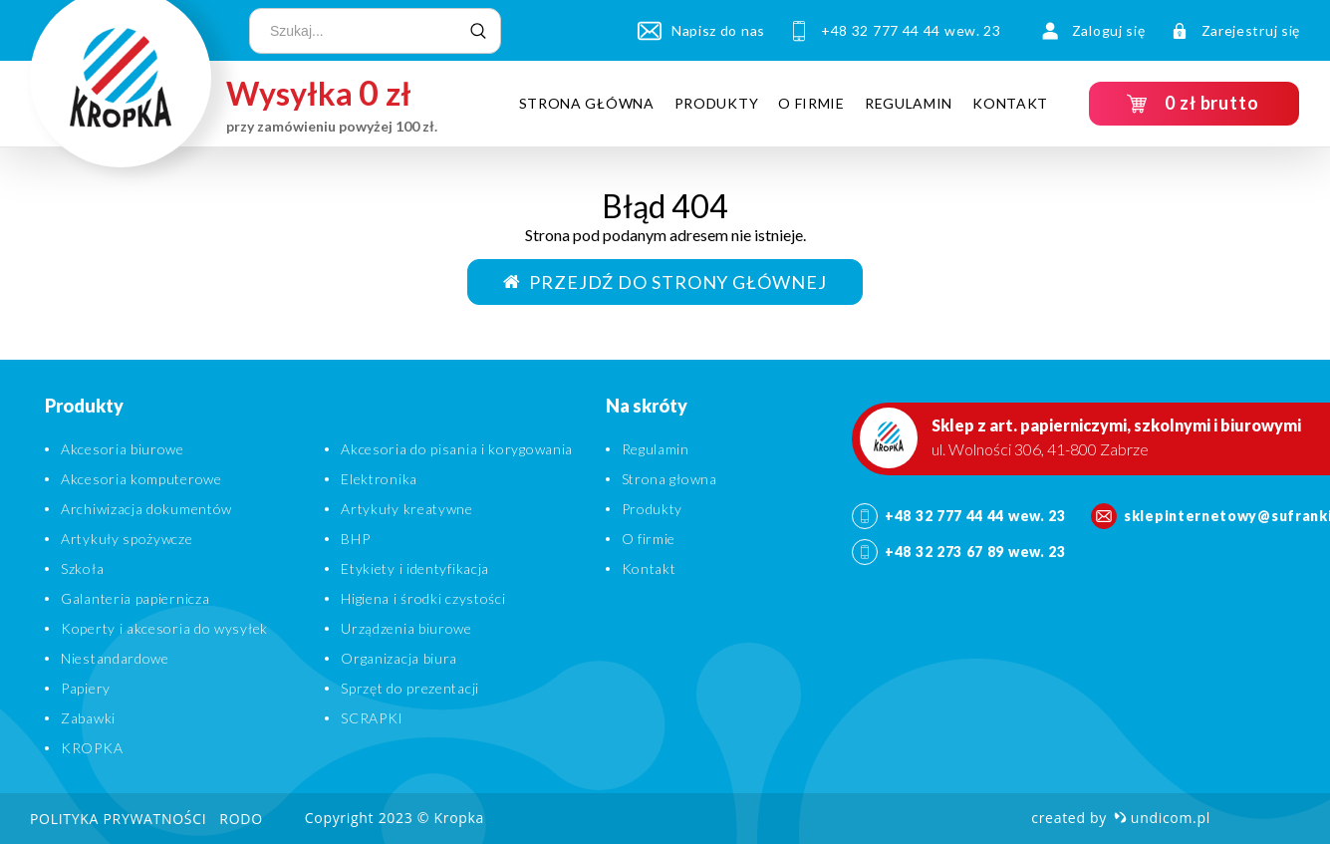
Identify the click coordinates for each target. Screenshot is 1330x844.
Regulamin (908, 103)
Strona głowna (669, 478)
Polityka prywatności (118, 818)
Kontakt (1010, 103)
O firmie (811, 103)
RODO (240, 818)
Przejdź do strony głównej (664, 282)
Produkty (716, 103)
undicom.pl (1162, 817)
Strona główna (587, 103)
